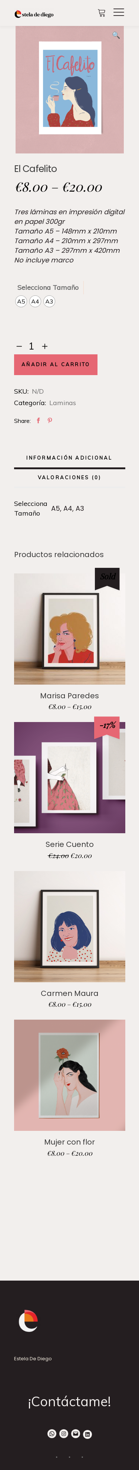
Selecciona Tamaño (48, 287)
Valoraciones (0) (70, 477)
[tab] (69, 458)
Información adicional (69, 458)
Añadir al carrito (55, 364)
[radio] (21, 301)
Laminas (62, 402)
